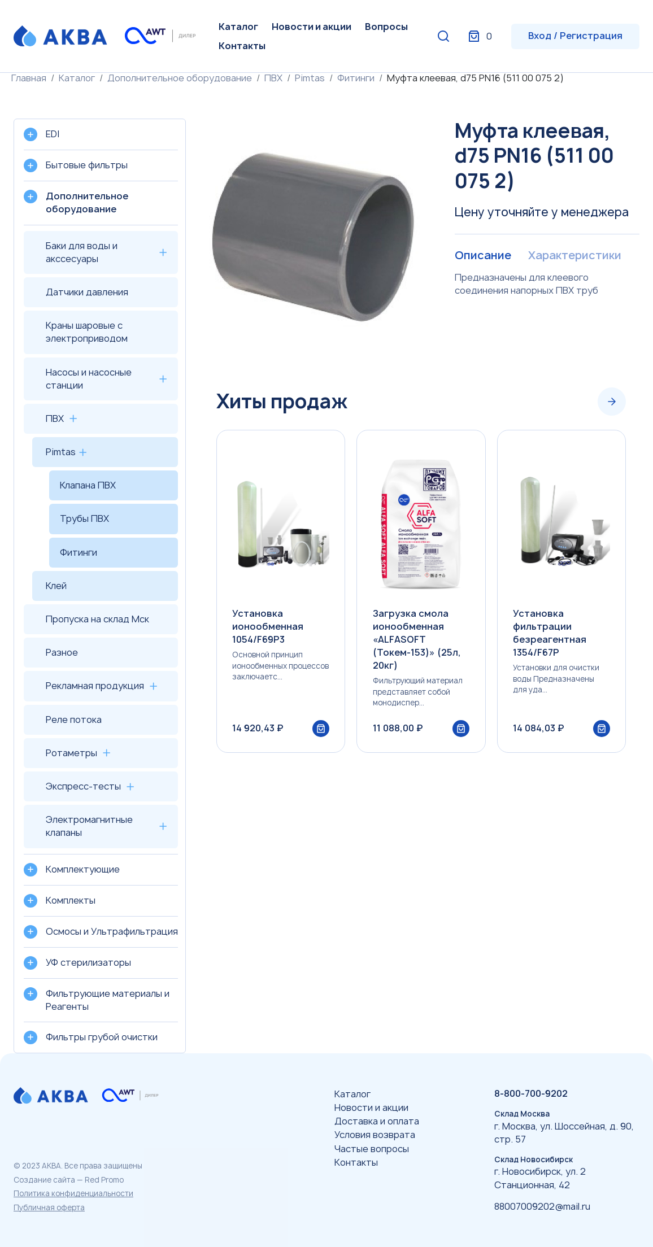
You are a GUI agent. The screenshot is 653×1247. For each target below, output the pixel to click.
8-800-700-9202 (531, 1093)
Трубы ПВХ (84, 518)
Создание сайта (44, 1180)
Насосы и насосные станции (89, 378)
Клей (56, 585)
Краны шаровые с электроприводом (87, 332)
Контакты (242, 46)
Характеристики (574, 255)
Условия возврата (374, 1134)
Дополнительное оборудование (179, 78)
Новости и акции (311, 26)
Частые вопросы (371, 1149)
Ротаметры (71, 753)
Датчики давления (87, 292)
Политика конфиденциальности (73, 1193)
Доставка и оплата (376, 1121)
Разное (62, 652)
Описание (483, 255)
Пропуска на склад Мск (97, 619)
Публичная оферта (49, 1207)
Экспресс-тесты (83, 786)
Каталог (238, 26)
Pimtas (310, 78)
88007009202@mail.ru (542, 1206)
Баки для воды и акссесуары (81, 252)
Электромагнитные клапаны (89, 826)
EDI (52, 134)
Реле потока (74, 719)
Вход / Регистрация (575, 35)
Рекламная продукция (95, 685)
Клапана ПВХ (88, 485)
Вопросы (386, 26)
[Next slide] (612, 401)
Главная (28, 78)
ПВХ (273, 78)
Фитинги (356, 78)
